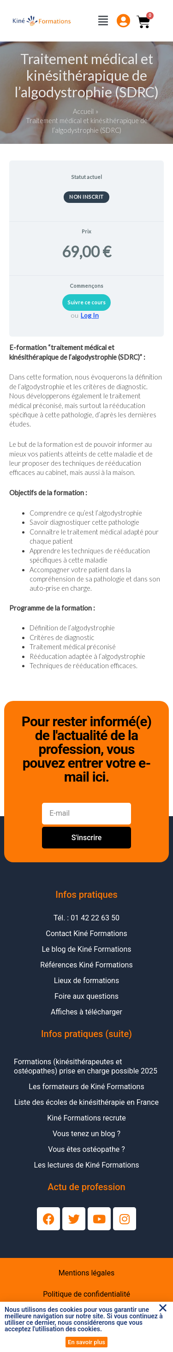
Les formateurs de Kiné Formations (86, 1086)
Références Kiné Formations (86, 965)
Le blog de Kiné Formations (86, 949)
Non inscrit (86, 197)
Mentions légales (86, 1273)
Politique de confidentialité (86, 1294)
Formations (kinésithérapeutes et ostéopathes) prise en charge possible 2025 (85, 1066)
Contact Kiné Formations (86, 933)
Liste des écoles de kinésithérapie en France (86, 1102)
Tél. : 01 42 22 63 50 (86, 917)
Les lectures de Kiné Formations (86, 1165)
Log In (90, 315)
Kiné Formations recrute (86, 1118)
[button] (163, 1308)
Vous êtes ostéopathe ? (86, 1149)
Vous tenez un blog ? (86, 1133)
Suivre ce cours (86, 302)
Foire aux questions (86, 996)
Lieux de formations (86, 980)
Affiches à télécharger (86, 1012)
